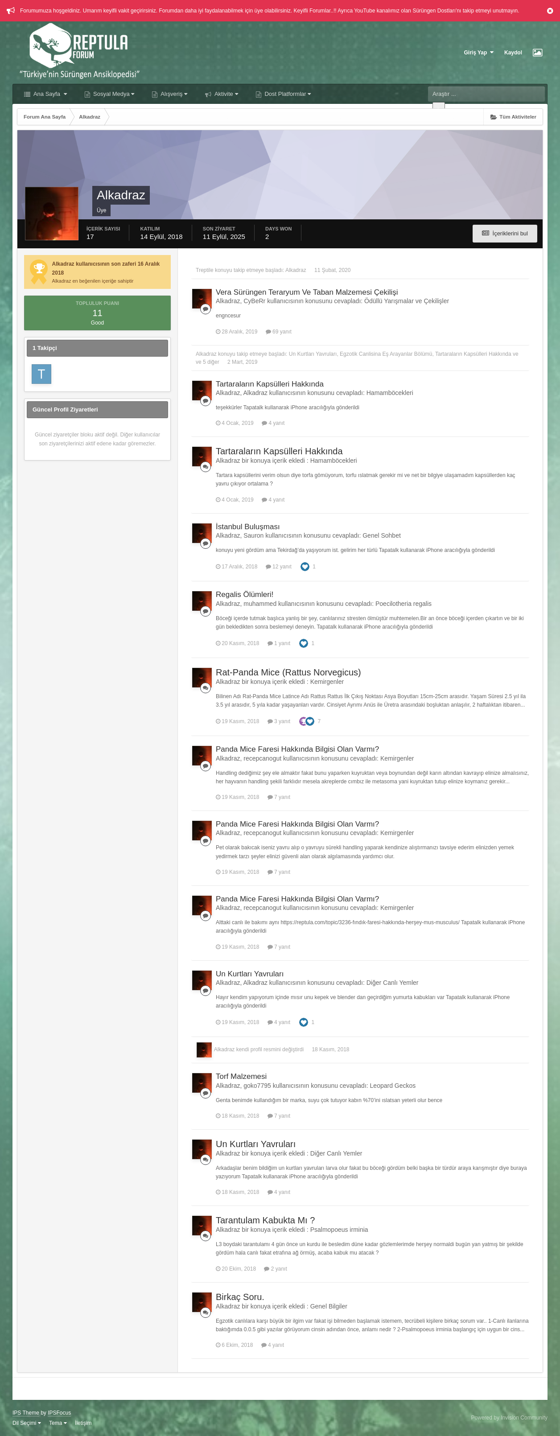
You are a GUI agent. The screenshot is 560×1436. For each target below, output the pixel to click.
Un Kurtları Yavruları (313, 354)
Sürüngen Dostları (434, 11)
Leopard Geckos (393, 1085)
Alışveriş (173, 94)
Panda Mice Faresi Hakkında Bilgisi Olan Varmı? (297, 749)
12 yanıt (279, 567)
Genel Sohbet (381, 535)
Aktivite (225, 94)
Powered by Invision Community (509, 1418)
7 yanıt (279, 797)
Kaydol (513, 52)
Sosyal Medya (113, 94)
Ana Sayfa (49, 94)
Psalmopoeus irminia (339, 1229)
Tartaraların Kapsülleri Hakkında (473, 354)
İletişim (83, 1423)
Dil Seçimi (26, 1423)
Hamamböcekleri (389, 392)
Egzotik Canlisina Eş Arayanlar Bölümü (386, 354)
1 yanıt (279, 643)
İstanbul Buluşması (248, 527)
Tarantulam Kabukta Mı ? (265, 1220)
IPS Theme (25, 1413)
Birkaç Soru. (240, 1297)
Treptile (205, 270)
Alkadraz (295, 270)
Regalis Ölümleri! (244, 594)
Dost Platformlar (287, 94)
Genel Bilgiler (328, 1306)
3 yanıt (279, 721)
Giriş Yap (479, 52)
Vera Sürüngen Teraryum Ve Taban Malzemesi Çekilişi (307, 292)
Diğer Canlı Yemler (392, 982)
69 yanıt (279, 332)
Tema (58, 1423)
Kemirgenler (327, 681)
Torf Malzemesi (241, 1076)
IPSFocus (59, 1413)
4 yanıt (273, 423)
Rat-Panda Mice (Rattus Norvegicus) (288, 672)
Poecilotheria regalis (403, 603)
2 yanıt (275, 1269)
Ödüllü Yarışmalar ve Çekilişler (406, 300)
